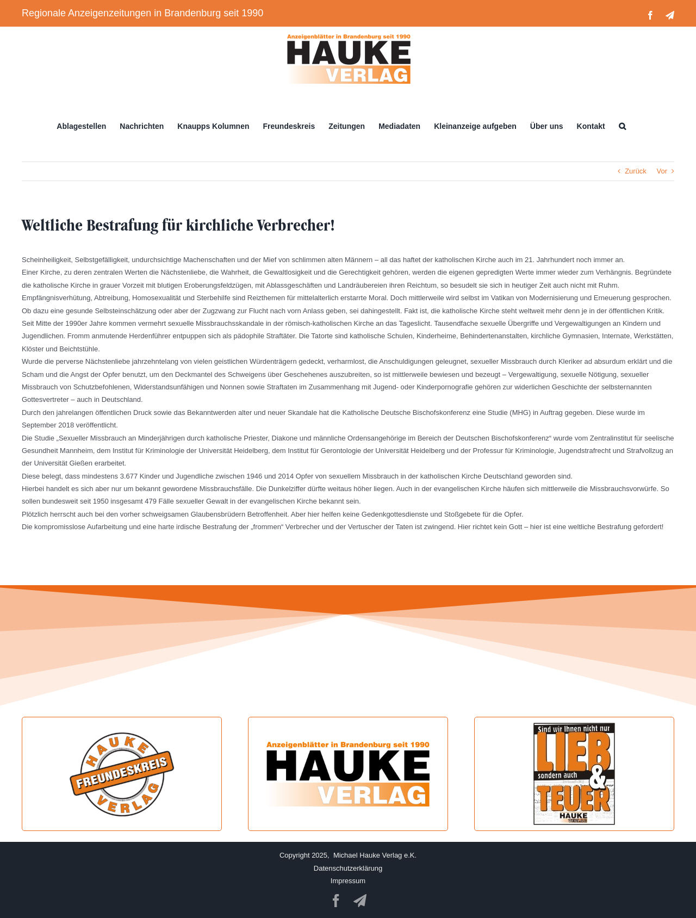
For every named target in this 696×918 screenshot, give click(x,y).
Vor (661, 171)
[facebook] (336, 900)
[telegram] (359, 900)
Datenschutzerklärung (348, 868)
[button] (622, 126)
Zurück (636, 171)
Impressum (348, 881)
